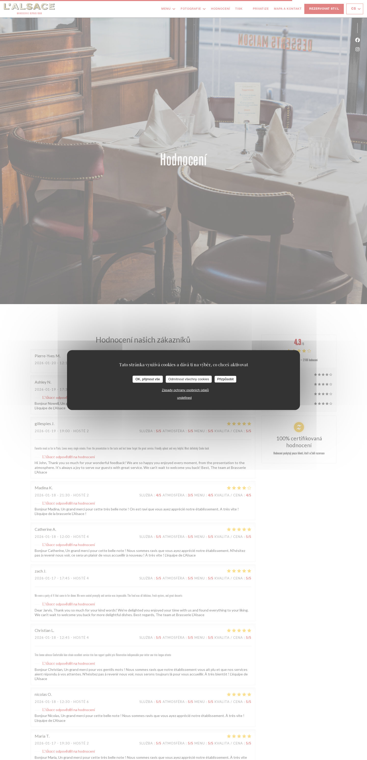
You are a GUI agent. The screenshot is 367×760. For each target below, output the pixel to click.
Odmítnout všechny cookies (188, 379)
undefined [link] (184, 397)
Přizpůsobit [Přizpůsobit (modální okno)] (225, 379)
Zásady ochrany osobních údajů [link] (185, 390)
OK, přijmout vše (147, 379)
